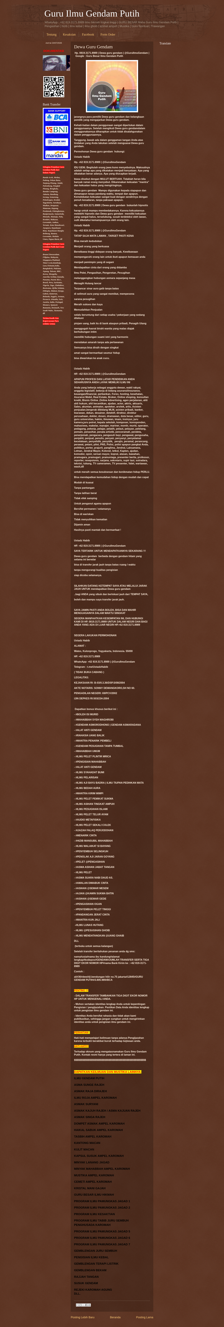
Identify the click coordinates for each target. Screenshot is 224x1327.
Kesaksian (69, 34)
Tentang (51, 34)
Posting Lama (144, 1317)
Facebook (88, 34)
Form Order (107, 34)
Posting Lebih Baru (82, 1317)
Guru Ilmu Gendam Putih (92, 13)
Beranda (115, 1317)
